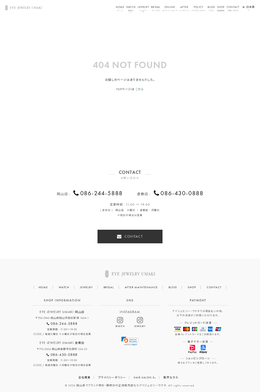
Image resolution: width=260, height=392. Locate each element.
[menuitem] (248, 4)
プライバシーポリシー (112, 377)
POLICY (199, 8)
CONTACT (233, 8)
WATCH (131, 8)
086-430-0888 (182, 193)
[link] (130, 340)
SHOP (221, 8)
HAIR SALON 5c (145, 377)
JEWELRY (143, 8)
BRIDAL (155, 8)
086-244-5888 (101, 193)
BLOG (211, 8)
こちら (139, 89)
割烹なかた (171, 377)
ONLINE (169, 8)
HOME (120, 8)
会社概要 (84, 377)
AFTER (184, 8)
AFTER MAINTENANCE (141, 286)
